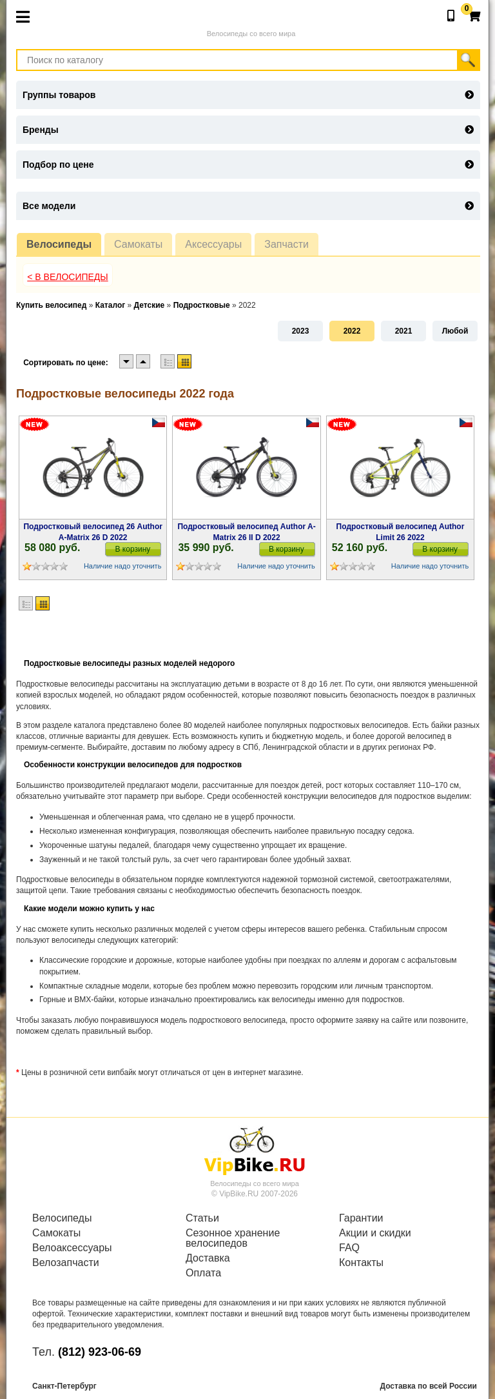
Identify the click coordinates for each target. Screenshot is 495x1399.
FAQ (349, 1248)
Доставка (208, 1258)
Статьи (202, 1218)
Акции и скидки (375, 1233)
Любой (455, 331)
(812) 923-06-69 (99, 1351)
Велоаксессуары (72, 1248)
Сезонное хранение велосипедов (233, 1238)
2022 (352, 331)
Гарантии (361, 1218)
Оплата (203, 1273)
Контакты (361, 1263)
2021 (403, 331)
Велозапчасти (65, 1263)
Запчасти (286, 244)
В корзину (133, 549)
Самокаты (138, 244)
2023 (300, 331)
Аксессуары (213, 244)
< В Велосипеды (67, 277)
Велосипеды (59, 244)
